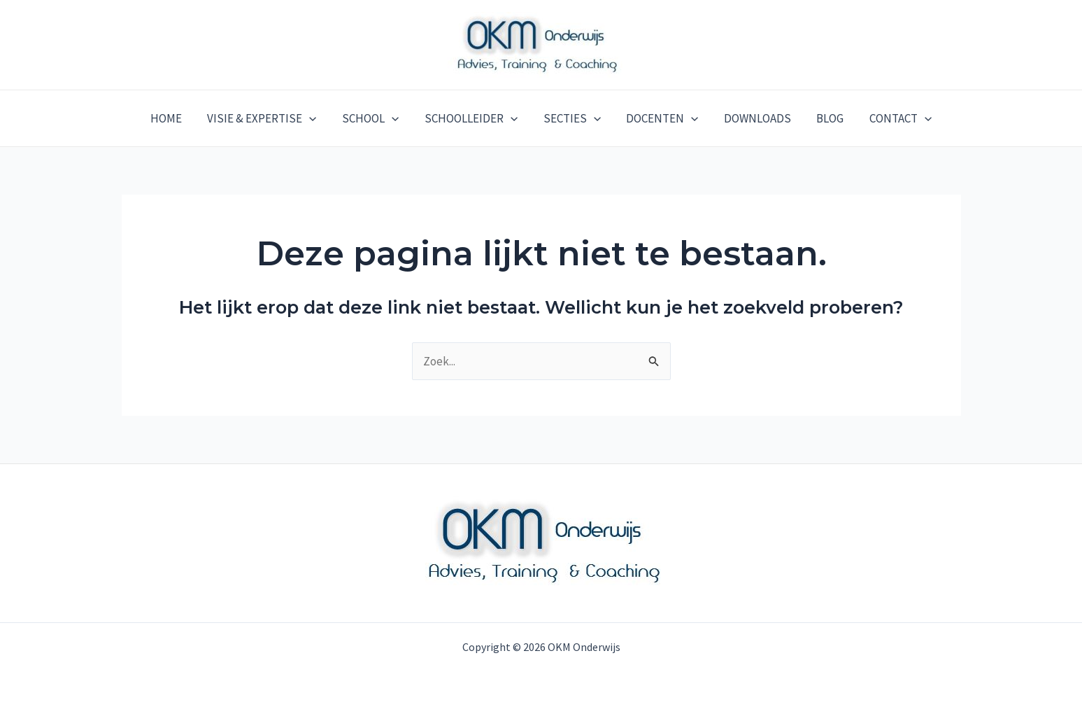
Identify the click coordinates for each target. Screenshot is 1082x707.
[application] (315, 118)
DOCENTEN (661, 118)
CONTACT (893, 118)
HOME (173, 118)
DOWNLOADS (754, 118)
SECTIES (572, 118)
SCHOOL (374, 118)
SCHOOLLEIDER (472, 118)
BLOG (825, 118)
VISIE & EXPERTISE (267, 118)
